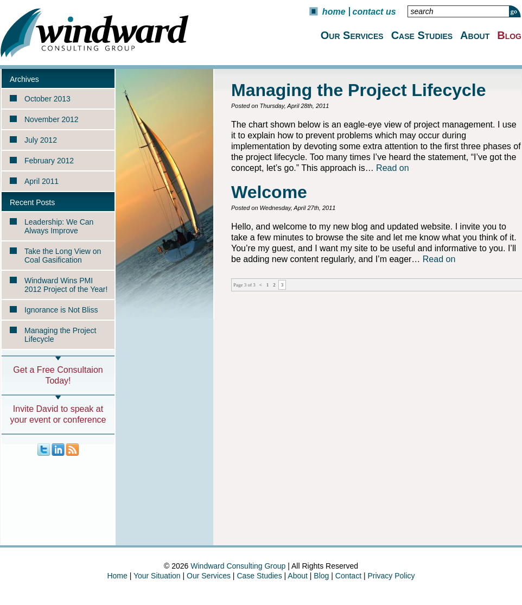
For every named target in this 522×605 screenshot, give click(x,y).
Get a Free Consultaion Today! (58, 375)
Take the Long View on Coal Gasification (62, 255)
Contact (348, 575)
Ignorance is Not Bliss (61, 309)
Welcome (269, 192)
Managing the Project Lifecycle (60, 334)
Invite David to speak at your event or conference (58, 414)
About (474, 35)
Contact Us (374, 11)
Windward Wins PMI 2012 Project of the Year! (65, 285)
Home (334, 11)
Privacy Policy (391, 575)
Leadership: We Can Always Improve (58, 226)
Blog (509, 35)
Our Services (352, 35)
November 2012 (51, 119)
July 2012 (40, 140)
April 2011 (41, 181)
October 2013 (47, 98)
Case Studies (422, 35)
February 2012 (49, 160)
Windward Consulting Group (237, 566)
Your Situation (157, 575)
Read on (392, 168)
